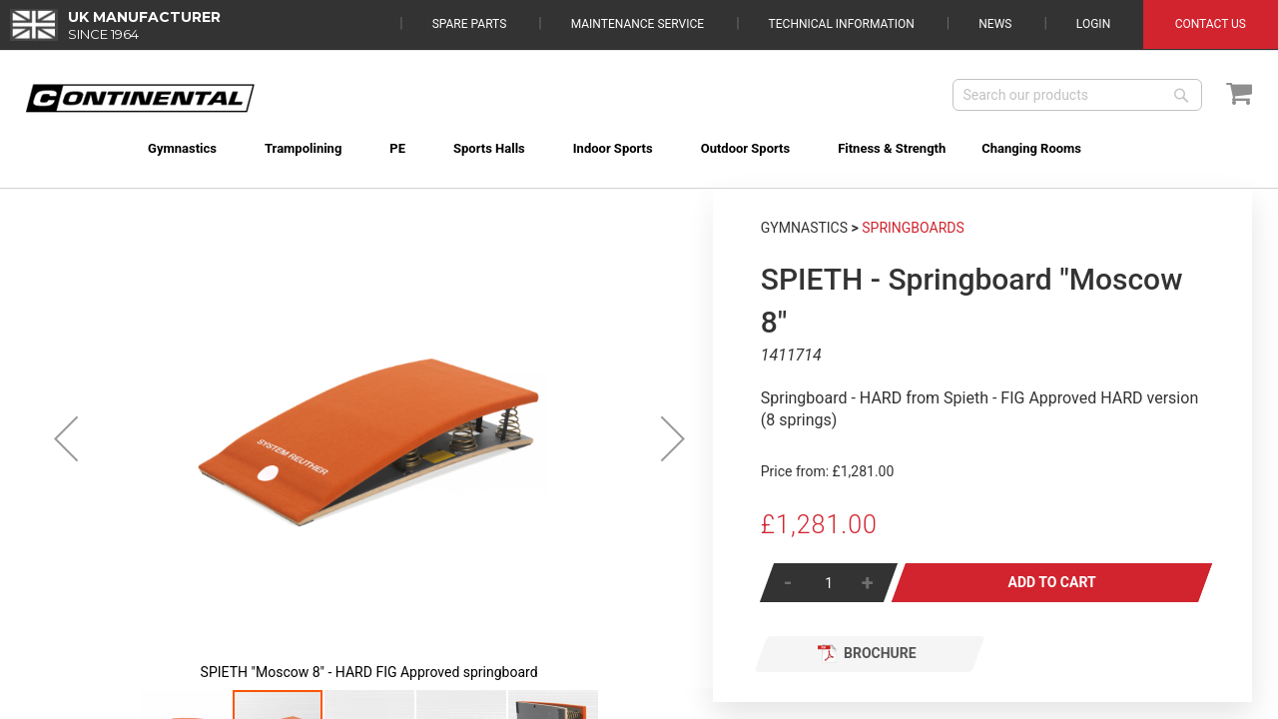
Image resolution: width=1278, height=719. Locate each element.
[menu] (639, 136)
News (994, 24)
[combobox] (1077, 95)
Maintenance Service (637, 24)
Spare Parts (469, 24)
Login (1093, 24)
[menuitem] (159, 148)
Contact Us (1210, 24)
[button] (66, 438)
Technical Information (842, 24)
